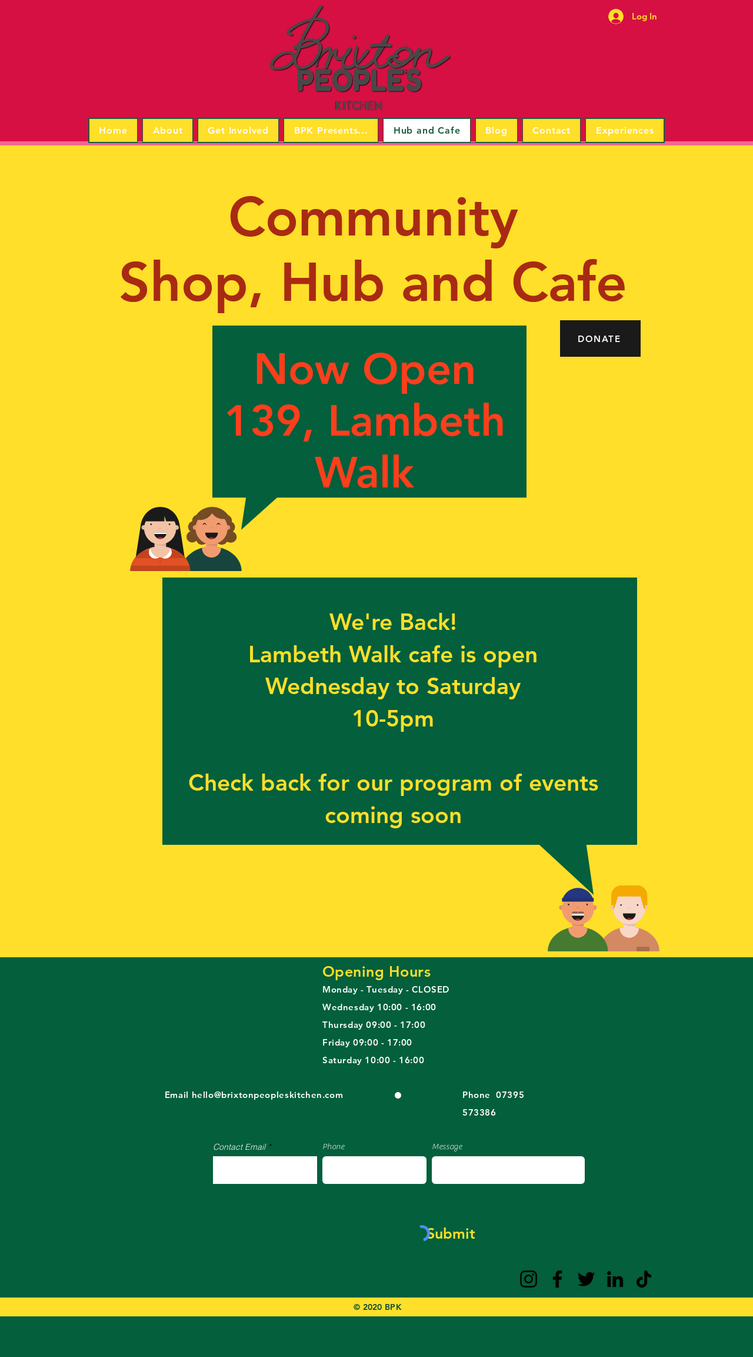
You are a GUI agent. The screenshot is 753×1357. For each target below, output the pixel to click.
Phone (333, 1147)
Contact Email (239, 1147)
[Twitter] (586, 1279)
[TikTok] (643, 1279)
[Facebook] (557, 1279)
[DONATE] (600, 338)
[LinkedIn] (615, 1279)
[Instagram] (528, 1279)
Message (447, 1147)
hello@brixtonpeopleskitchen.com (268, 1094)
